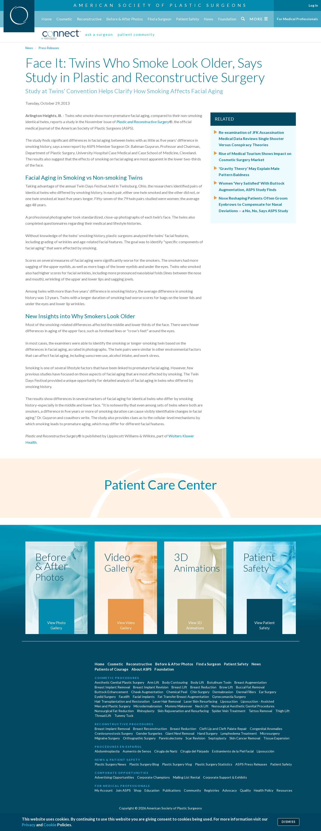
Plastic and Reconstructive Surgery (142, 121)
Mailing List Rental (186, 777)
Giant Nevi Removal (179, 733)
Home (47, 19)
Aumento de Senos (137, 751)
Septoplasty (217, 738)
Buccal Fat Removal (250, 687)
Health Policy (263, 790)
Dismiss (288, 822)
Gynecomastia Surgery (229, 697)
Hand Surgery (207, 733)
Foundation (227, 19)
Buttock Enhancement (111, 692)
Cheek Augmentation (147, 692)
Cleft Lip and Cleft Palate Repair (223, 729)
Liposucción (265, 751)
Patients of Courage (111, 669)
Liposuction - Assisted (257, 701)
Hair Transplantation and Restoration (122, 701)
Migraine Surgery (107, 738)
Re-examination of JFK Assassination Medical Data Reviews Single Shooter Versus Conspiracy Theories (251, 138)
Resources (284, 790)
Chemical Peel (176, 692)
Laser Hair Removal (167, 701)
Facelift (124, 697)
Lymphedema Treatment (239, 733)
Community (192, 790)
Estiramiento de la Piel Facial (233, 751)
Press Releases (49, 48)
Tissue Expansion (276, 738)
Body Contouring (175, 682)
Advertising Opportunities (114, 777)
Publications (172, 790)
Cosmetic (64, 19)
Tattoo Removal (260, 711)
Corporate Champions (153, 777)
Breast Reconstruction (150, 729)
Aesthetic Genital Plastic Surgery (119, 682)
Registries (211, 790)
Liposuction (229, 701)
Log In (313, 5)
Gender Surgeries (149, 733)
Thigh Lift (282, 711)
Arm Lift (153, 682)
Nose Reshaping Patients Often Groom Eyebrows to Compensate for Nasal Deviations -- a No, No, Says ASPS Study (253, 204)
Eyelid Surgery (105, 697)
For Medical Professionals (297, 19)
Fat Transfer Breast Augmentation (183, 697)
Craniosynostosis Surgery (114, 733)
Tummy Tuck (123, 716)
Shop (137, 790)
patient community (136, 34)
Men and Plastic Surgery (112, 706)
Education (151, 790)
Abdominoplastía (107, 751)
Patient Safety (187, 19)
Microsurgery (270, 733)
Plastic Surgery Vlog (177, 764)
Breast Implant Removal (112, 687)
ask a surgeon (99, 34)
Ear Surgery (267, 692)
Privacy (28, 824)
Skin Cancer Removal (244, 738)
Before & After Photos (124, 19)
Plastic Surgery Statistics (213, 764)
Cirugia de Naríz (165, 751)
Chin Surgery (199, 692)
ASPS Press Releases (251, 764)
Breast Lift (179, 687)
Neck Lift (202, 706)
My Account (104, 790)
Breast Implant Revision (150, 687)
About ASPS (141, 669)
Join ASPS (123, 790)
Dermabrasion (223, 692)
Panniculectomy (170, 738)
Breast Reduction (203, 687)
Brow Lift (226, 687)
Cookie (49, 824)
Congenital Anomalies (266, 729)
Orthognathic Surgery (139, 738)
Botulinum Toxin (219, 682)
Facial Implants (144, 697)
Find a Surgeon (159, 19)
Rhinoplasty (145, 711)
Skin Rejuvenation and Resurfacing (183, 711)
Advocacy (229, 790)
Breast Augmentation (250, 682)
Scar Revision (195, 738)
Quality (245, 790)
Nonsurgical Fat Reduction (114, 711)
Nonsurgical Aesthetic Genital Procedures (243, 706)
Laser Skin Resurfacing (200, 701)
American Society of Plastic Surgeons (161, 5)
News (208, 19)
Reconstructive (89, 19)
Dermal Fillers (246, 692)
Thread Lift (103, 716)
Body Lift (197, 682)
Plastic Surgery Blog (144, 764)
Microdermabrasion (148, 706)
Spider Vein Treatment (229, 711)
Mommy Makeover (178, 706)
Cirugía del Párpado (194, 751)
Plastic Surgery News (110, 764)
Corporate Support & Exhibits (225, 777)
